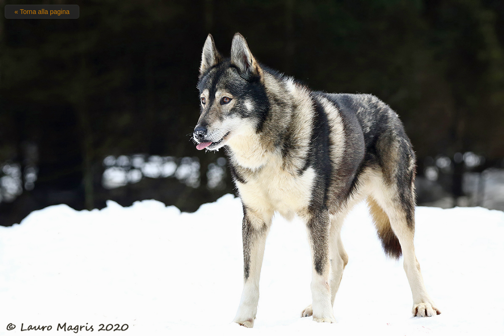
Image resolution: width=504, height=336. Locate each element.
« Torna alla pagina (42, 11)
